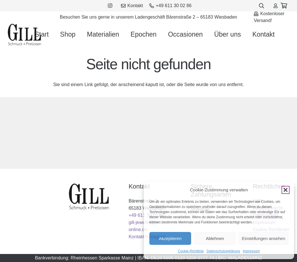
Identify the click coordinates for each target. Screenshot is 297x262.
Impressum (251, 251)
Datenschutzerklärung (223, 251)
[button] (285, 190)
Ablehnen (215, 238)
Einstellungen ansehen (263, 238)
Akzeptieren (170, 238)
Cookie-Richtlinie (191, 251)
